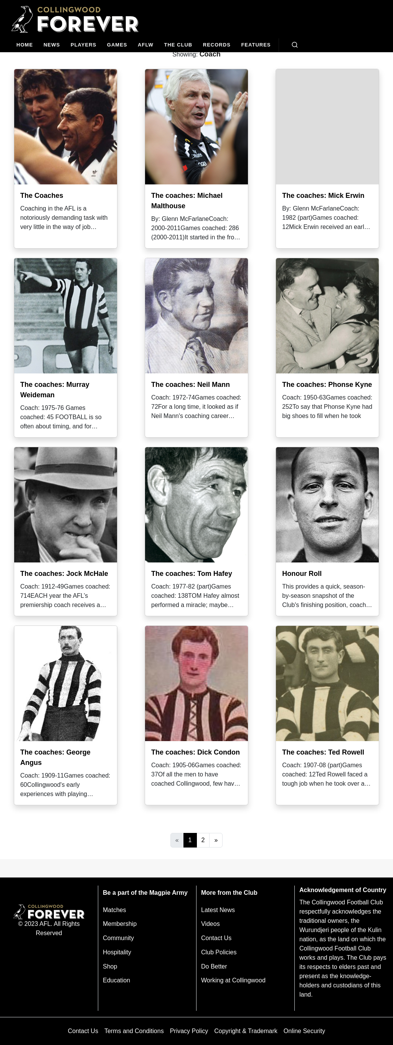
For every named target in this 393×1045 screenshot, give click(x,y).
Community (118, 938)
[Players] (83, 45)
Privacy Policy (189, 1031)
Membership (120, 924)
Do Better (214, 966)
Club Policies (218, 952)
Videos (210, 924)
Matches (114, 910)
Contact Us (216, 938)
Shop (110, 966)
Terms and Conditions (134, 1031)
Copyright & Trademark (245, 1031)
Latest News (218, 910)
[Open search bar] (295, 45)
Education (116, 980)
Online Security (304, 1031)
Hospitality (117, 952)
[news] (52, 45)
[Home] (25, 45)
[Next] (216, 840)
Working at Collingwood (233, 980)
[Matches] (117, 45)
